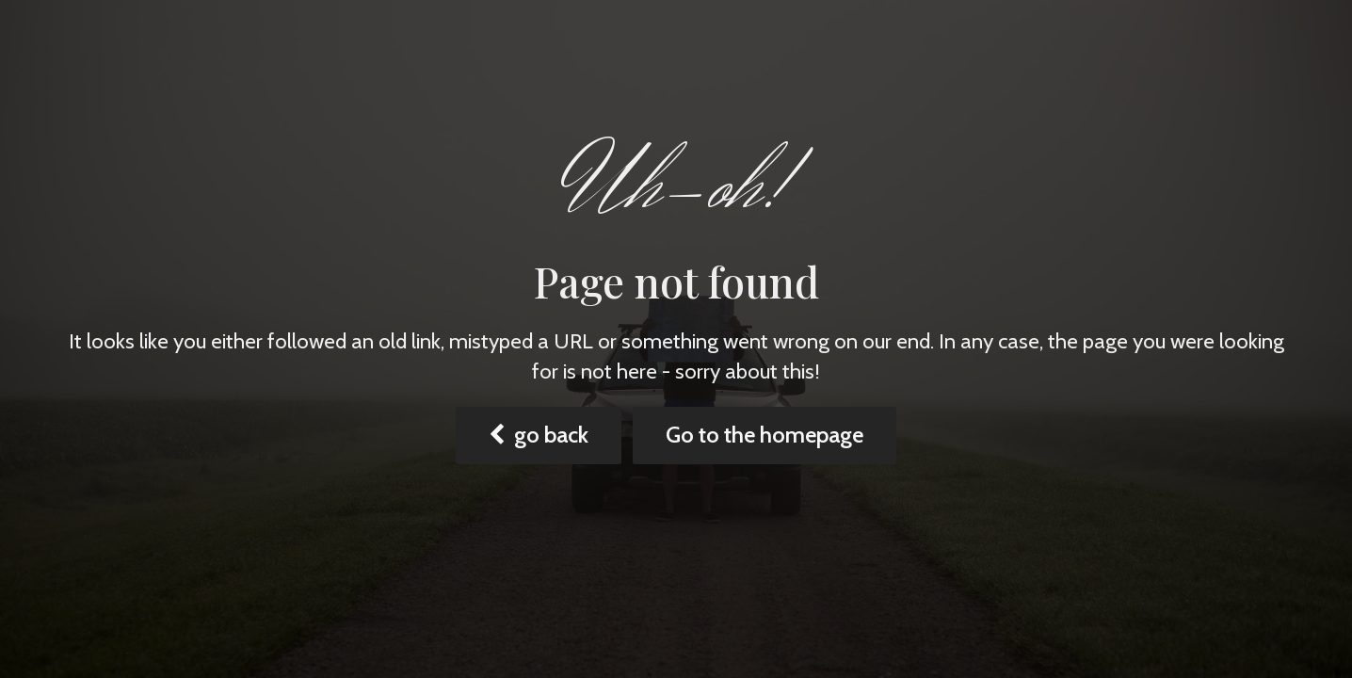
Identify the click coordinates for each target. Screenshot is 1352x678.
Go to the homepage (764, 434)
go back (538, 434)
